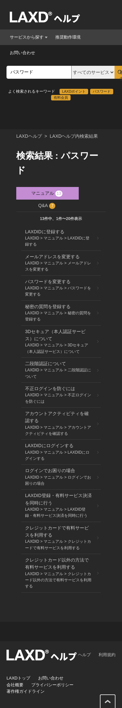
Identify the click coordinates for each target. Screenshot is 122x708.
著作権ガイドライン (26, 691)
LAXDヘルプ (29, 136)
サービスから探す (28, 37)
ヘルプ (84, 654)
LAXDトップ (18, 678)
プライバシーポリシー (52, 684)
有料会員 (61, 97)
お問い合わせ (22, 52)
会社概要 (15, 684)
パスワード (102, 91)
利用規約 (107, 654)
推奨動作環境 (68, 37)
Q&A (47, 206)
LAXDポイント (74, 91)
